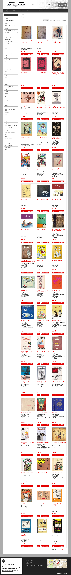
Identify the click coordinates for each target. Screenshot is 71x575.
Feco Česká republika (42, 199)
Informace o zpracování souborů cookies (54, 10)
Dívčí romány (7, 43)
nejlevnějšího (58, 20)
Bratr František (25, 229)
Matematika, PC (7, 101)
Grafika (6, 73)
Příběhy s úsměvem (57, 534)
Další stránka (64, 23)
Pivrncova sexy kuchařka (43, 320)
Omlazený (54, 412)
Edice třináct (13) (8, 51)
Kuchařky (6, 93)
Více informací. (16, 568)
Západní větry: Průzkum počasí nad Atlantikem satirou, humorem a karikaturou (58, 74)
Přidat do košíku (29, 54)
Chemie (6, 84)
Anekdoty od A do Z (26, 504)
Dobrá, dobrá (24, 199)
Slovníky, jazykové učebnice (10, 132)
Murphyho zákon (25, 137)
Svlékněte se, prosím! (57, 320)
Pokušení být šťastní (42, 412)
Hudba (6, 80)
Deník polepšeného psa (43, 442)
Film (5, 61)
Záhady (6, 149)
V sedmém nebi (25, 320)
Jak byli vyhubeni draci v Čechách (27, 473)
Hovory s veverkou (41, 229)
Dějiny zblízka (55, 351)
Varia (6, 140)
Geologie (6, 71)
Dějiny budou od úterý (42, 534)
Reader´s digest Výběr (9, 127)
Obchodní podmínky (12, 10)
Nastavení (16, 570)
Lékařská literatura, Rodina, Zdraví (10, 96)
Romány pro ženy (8, 128)
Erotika (6, 57)
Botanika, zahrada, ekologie (10, 30)
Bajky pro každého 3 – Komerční (26, 534)
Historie (6, 75)
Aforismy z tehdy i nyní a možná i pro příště (43, 291)
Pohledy (6, 116)
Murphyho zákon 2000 (42, 137)
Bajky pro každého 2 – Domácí (57, 504)
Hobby (6, 77)
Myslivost (6, 105)
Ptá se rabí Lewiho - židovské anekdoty (57, 137)
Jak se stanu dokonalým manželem (58, 382)
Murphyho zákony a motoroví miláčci (42, 382)
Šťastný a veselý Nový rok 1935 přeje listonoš (58, 41)
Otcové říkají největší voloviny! (42, 168)
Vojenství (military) (8, 143)
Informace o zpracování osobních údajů (38, 10)
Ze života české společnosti (25, 382)
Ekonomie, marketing (8, 53)
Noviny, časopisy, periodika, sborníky (10, 110)
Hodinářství (7, 79)
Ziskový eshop (62, 573)
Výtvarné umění (8, 147)
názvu (54, 20)
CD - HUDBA (7, 32)
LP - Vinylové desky (8, 100)
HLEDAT (48, 4)
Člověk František (56, 199)
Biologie (6, 28)
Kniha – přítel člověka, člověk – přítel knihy (42, 473)
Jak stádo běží (24, 72)
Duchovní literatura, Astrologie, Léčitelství (10, 48)
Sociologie (6, 134)
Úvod (6, 10)
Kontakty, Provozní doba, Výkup (23, 10)
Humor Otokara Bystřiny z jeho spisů (43, 41)
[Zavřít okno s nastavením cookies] (21, 559)
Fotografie (6, 64)
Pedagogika (7, 112)
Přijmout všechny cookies (7, 570)
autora (51, 20)
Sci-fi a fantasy (7, 130)
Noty (5, 107)
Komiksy (6, 91)
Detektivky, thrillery (8, 37)
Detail (23, 54)
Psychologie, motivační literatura (11, 125)
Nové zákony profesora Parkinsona (58, 168)
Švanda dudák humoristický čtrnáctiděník (28, 261)
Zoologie (6, 151)
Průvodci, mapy (7, 123)
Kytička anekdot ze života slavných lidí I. (27, 41)
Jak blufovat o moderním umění (27, 443)
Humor (6, 82)
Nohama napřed (25, 168)
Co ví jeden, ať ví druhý (42, 72)
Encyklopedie (7, 55)
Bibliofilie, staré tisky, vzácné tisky (10, 26)
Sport (6, 136)
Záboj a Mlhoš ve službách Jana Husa (59, 443)
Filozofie (6, 63)
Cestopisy (6, 34)
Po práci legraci (25, 290)
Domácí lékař (40, 504)
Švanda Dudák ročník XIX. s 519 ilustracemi (58, 229)
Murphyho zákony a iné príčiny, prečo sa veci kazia (59, 106)
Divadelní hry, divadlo (9, 41)
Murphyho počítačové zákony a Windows (26, 352)
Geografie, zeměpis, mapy (9, 69)
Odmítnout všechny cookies (6, 572)
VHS (5, 141)
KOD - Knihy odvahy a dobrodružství (9, 87)
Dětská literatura (8, 39)
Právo (6, 121)
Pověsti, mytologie (8, 119)
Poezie (6, 114)
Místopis (6, 103)
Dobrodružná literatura (9, 45)
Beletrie (6, 23)
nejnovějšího (64, 20)
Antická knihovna (8, 16)
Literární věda (7, 98)
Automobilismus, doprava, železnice (9, 21)
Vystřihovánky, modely (9, 145)
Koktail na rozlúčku (26, 412)
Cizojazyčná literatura (9, 35)
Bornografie (24, 106)
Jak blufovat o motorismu (43, 351)
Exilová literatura (8, 59)
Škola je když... (40, 260)
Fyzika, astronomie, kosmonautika (8, 67)
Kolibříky (6, 89)
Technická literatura (8, 138)
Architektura (7, 18)
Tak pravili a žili (56, 290)
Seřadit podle (45, 20)
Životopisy (6, 152)
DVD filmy (6, 50)
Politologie (7, 117)
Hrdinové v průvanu (57, 472)
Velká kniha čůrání (57, 260)
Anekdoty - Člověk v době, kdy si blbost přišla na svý (43, 106)
